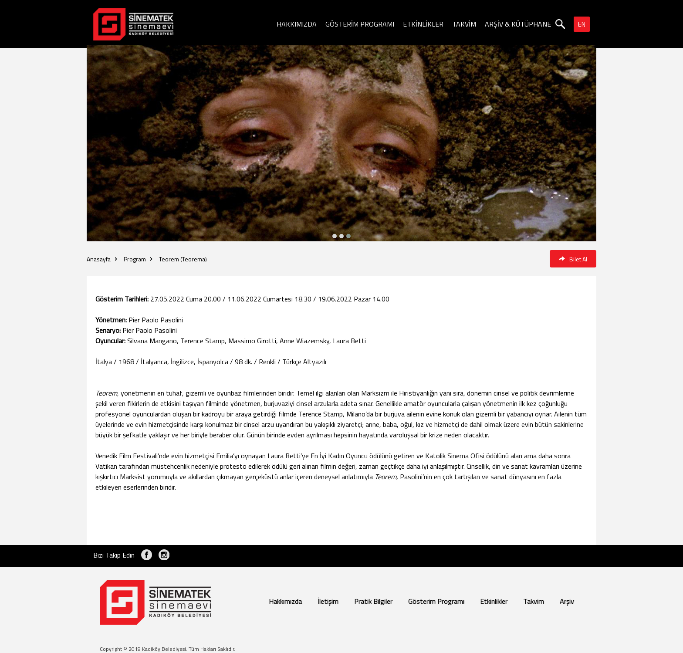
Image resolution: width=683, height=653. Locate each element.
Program (135, 259)
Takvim (533, 601)
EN (581, 24)
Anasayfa (99, 259)
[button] (348, 236)
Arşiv (567, 601)
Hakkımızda (285, 601)
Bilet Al (573, 259)
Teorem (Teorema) (183, 259)
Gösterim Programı (436, 601)
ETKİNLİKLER (423, 24)
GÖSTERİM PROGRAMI (359, 24)
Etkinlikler (493, 601)
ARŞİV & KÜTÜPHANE (518, 24)
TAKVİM (464, 24)
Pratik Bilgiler (373, 601)
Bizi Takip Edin (114, 554)
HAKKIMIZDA (297, 24)
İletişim (328, 601)
